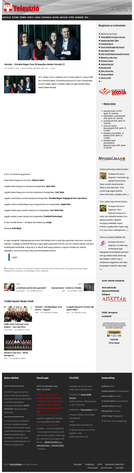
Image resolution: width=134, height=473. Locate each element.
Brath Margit (10, 269)
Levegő (67, 269)
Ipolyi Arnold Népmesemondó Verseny (115, 55)
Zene (46, 69)
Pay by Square (114, 344)
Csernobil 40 (108, 122)
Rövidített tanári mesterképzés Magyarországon (110, 143)
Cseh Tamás (18, 269)
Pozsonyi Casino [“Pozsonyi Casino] (107, 62)
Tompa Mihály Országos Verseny (113, 38)
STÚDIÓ (71, 19)
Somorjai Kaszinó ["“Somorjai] (107, 65)
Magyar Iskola (109, 105)
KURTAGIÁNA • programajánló (114, 117)
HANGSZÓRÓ (36, 69)
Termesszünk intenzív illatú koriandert (114, 170)
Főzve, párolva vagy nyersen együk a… (114, 202)
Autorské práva (106, 469)
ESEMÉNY (23, 19)
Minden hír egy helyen (109, 35)
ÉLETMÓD (15, 19)
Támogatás (78, 465)
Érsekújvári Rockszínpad (41, 269)
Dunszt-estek (106, 79)
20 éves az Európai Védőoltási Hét (112, 238)
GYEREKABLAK (46, 19)
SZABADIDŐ (79, 19)
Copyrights (119, 469)
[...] (127, 195)
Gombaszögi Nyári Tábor (110, 42)
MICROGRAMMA (16, 465)
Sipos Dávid (73, 269)
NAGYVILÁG (64, 19)
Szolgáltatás (89, 465)
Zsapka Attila (44, 272)
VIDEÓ (42, 69)
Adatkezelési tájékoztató (114, 465)
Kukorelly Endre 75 (111, 112)
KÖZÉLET (30, 19)
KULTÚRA (55, 19)
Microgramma (87, 411)
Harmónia (51, 269)
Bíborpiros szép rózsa (109, 59)
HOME (14, 258)
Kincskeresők (106, 69)
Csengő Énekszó (107, 45)
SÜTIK (99, 465)
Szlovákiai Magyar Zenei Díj (32, 272)
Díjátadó (23, 69)
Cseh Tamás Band (27, 269)
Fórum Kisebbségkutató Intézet (112, 48)
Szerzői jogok (93, 469)
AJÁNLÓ (37, 19)
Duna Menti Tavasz (108, 52)
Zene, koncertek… (107, 72)
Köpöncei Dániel (59, 269)
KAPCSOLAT (7, 19)
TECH (86, 19)
